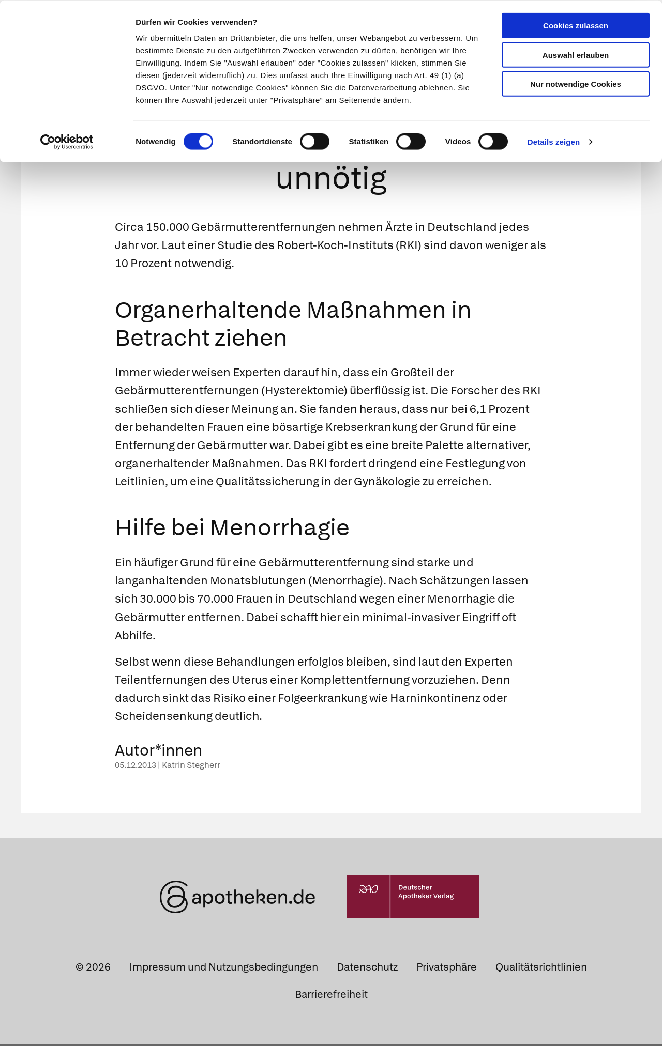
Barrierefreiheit (331, 996)
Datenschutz (367, 968)
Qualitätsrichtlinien (541, 968)
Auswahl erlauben (576, 54)
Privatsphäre (446, 968)
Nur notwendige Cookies (575, 83)
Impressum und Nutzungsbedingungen (223, 968)
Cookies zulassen (575, 25)
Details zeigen (554, 141)
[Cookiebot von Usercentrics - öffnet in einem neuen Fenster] (67, 141)
